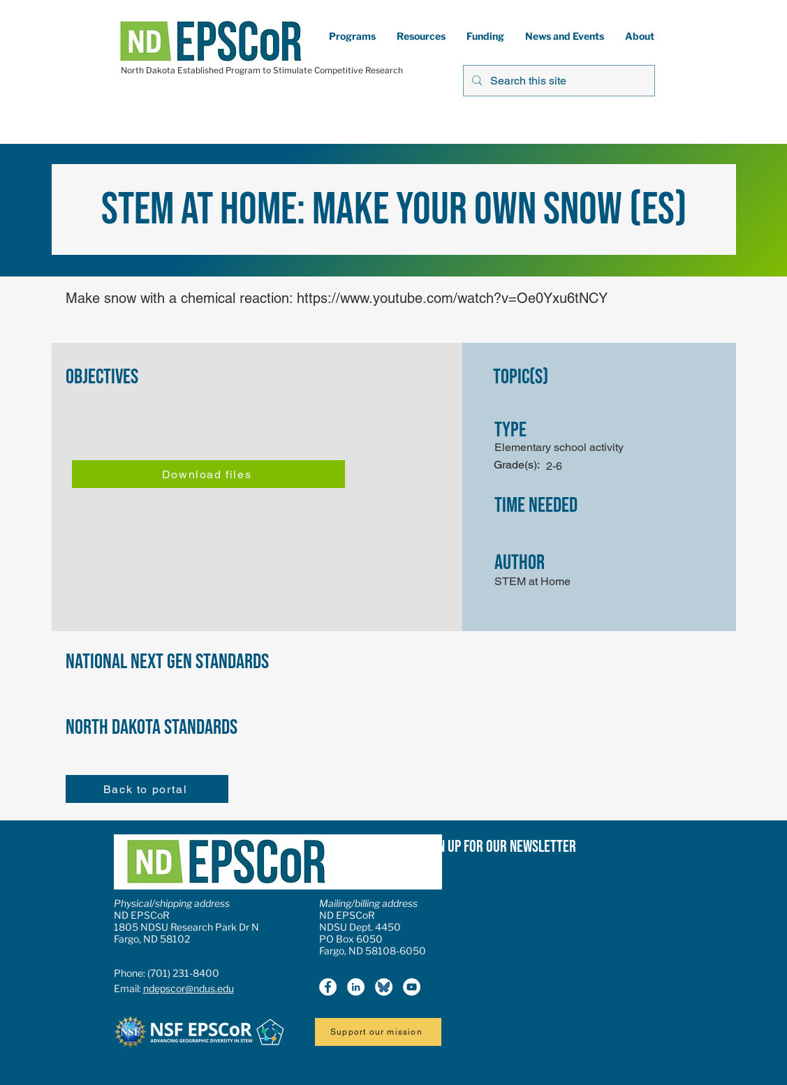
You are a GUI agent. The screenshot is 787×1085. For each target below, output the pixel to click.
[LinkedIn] (356, 987)
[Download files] (208, 474)
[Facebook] (328, 987)
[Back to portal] (147, 789)
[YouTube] (411, 987)
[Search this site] (557, 81)
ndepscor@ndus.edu (188, 988)
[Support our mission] (378, 1032)
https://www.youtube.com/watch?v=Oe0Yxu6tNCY (452, 298)
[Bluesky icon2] (383, 987)
